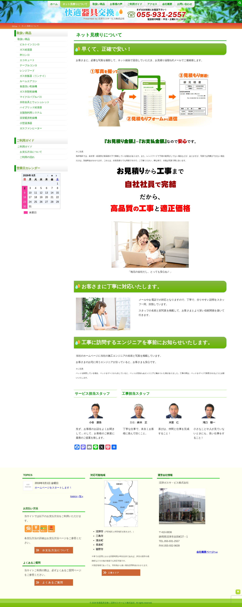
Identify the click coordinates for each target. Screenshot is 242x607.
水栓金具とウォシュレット (34, 102)
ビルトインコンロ (30, 44)
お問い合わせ (184, 4)
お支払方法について (31, 152)
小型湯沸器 (26, 123)
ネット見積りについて (75, 4)
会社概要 (167, 4)
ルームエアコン (28, 81)
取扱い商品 (98, 4)
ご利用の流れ (27, 157)
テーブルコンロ (28, 65)
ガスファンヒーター (31, 128)
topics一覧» (76, 496)
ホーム (54, 4)
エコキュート (27, 60)
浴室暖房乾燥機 (28, 118)
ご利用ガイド (134, 4)
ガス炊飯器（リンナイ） (33, 76)
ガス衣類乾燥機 (28, 91)
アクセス (152, 4)
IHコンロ (25, 55)
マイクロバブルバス (31, 97)
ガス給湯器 (26, 49)
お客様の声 (116, 4)
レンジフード (27, 70)
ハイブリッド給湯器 (31, 107)
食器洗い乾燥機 (28, 86)
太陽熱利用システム (31, 112)
